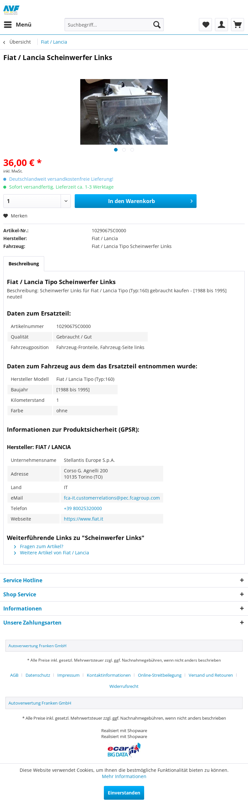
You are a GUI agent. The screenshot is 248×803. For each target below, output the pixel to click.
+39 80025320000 (83, 508)
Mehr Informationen (124, 776)
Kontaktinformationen (109, 675)
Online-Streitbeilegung (159, 675)
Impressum (68, 675)
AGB (14, 675)
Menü (17, 23)
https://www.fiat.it (83, 519)
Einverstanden (124, 793)
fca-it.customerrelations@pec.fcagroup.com (112, 498)
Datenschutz (38, 675)
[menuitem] (17, 24)
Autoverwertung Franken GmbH (38, 646)
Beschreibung (24, 263)
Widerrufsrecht (124, 686)
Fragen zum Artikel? (38, 546)
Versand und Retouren (211, 675)
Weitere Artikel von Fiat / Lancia (51, 552)
